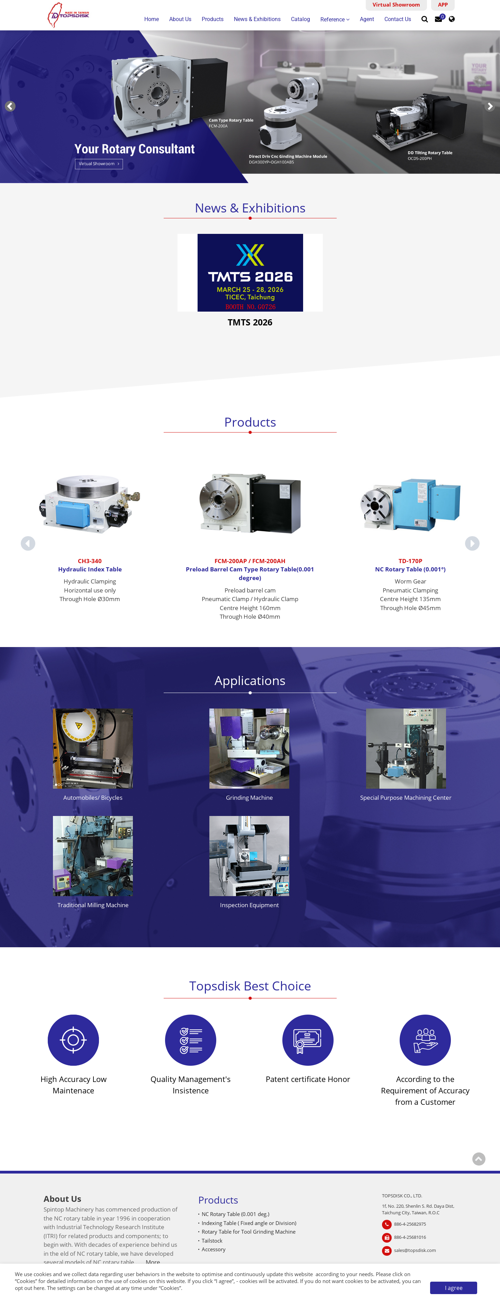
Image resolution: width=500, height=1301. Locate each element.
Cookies (26, 1281)
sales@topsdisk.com (415, 1250)
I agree (454, 1288)
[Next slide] (489, 106)
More (153, 1262)
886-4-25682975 (410, 1224)
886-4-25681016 (410, 1237)
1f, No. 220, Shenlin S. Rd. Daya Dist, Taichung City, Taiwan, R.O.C (418, 1209)
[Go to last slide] (10, 106)
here (39, 1287)
